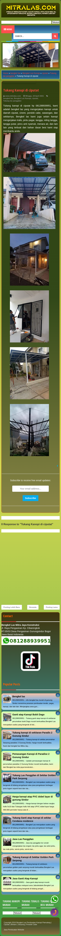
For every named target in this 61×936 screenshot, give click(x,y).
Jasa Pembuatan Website (14, 930)
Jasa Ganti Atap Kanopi (25, 878)
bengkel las (8, 98)
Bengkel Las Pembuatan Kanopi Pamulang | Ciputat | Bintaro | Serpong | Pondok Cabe (27, 923)
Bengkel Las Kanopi (22, 98)
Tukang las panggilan (12, 101)
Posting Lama (52, 607)
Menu (8, 29)
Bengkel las (18, 696)
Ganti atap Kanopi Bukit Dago (28, 714)
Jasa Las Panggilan (23, 839)
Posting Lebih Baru (11, 607)
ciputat (35, 98)
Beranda (32, 607)
